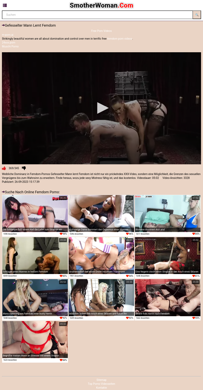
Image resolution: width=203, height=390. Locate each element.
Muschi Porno (10, 46)
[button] (101, 108)
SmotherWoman (101, 5)
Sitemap (101, 379)
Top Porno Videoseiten (101, 383)
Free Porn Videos (101, 30)
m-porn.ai (7, 34)
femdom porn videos (119, 38)
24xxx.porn (8, 42)
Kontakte (101, 387)
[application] (101, 108)
